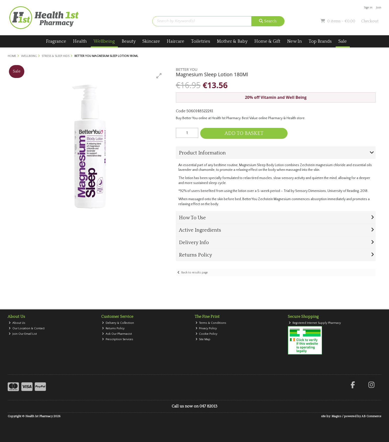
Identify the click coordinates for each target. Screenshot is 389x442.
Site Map (203, 339)
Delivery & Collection (118, 323)
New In (294, 41)
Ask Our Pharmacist (117, 333)
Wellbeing (104, 41)
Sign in (368, 7)
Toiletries (200, 41)
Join (378, 7)
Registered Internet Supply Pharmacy (315, 323)
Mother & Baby (232, 41)
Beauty (129, 41)
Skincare (151, 41)
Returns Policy (113, 328)
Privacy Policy (206, 328)
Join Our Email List (23, 333)
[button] (159, 76)
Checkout (370, 21)
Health (80, 41)
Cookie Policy (206, 333)
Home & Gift (267, 41)
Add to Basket (244, 133)
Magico (336, 416)
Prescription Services (117, 339)
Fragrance (56, 41)
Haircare (175, 41)
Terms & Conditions (211, 323)
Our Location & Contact (27, 328)
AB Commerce (371, 416)
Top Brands (320, 41)
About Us (17, 323)
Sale (342, 41)
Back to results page (194, 272)
